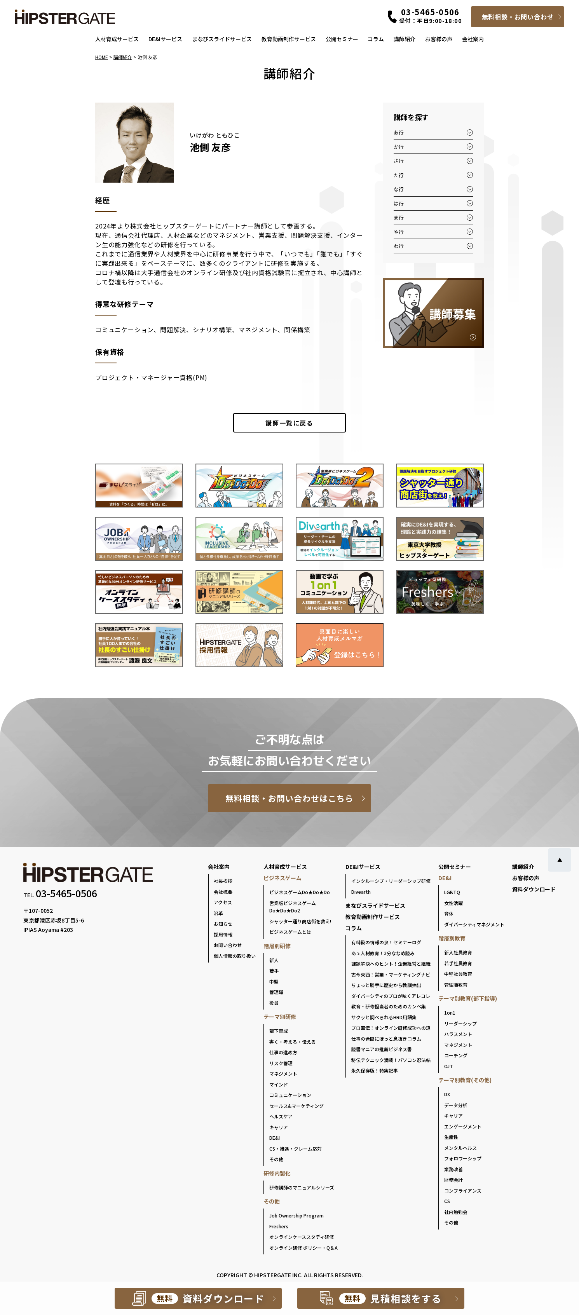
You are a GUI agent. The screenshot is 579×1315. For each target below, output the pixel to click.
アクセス (223, 902)
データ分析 (455, 1105)
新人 (274, 960)
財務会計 (453, 1179)
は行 (399, 203)
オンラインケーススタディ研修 (301, 1236)
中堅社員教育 (458, 973)
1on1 (449, 1012)
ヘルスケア (281, 1116)
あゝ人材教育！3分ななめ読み (383, 953)
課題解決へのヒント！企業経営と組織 (391, 963)
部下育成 (278, 1030)
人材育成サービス (117, 39)
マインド (278, 1084)
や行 (399, 231)
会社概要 (223, 891)
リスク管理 (281, 1063)
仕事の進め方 (283, 1052)
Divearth (361, 891)
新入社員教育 (458, 952)
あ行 (399, 132)
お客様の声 (438, 39)
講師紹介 (404, 39)
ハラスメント (458, 1034)
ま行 (399, 217)
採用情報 (223, 934)
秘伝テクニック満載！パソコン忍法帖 (391, 1060)
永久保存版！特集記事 (374, 1070)
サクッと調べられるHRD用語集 (384, 1017)
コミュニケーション (290, 1095)
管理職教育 (455, 984)
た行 (399, 175)
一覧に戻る (289, 422)
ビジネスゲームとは (290, 931)
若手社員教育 (458, 963)
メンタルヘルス (460, 1147)
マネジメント (283, 1073)
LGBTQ (452, 892)
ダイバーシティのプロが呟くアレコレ (390, 995)
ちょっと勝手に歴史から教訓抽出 (386, 985)
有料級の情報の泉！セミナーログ (386, 942)
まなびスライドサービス (222, 39)
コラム (376, 39)
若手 (274, 970)
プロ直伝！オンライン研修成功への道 (391, 1027)
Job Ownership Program (296, 1215)
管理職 (276, 992)
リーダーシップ (460, 1023)
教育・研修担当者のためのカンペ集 (388, 1006)
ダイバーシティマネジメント (474, 924)
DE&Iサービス (165, 39)
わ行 (399, 245)
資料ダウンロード (534, 889)
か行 (399, 146)
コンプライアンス (462, 1190)
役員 (274, 1002)
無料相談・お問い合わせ (518, 16)
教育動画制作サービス (289, 39)
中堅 (274, 981)
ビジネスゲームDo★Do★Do (299, 892)
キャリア (278, 1127)
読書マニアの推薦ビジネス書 (381, 1049)
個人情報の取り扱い (235, 955)
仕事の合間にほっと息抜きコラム (386, 1038)
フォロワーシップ (462, 1158)
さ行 (399, 160)
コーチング (455, 1055)
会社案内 (473, 39)
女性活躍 (453, 903)
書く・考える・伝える (292, 1041)
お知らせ (223, 923)
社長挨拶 (223, 880)
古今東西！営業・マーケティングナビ (390, 974)
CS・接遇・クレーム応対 (295, 1148)
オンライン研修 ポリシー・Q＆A (303, 1247)
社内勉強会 (455, 1212)
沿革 (218, 913)
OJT (448, 1066)
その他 (276, 1159)
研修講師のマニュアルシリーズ (301, 1187)
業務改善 (453, 1169)
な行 (399, 189)
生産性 (451, 1137)
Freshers (278, 1226)
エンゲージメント (462, 1126)
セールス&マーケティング (296, 1105)
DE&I (274, 1137)
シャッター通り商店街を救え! (300, 921)
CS (447, 1201)
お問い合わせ (228, 945)
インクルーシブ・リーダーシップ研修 (391, 880)
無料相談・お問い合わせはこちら (289, 798)
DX (447, 1094)
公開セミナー (342, 39)
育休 (448, 913)
